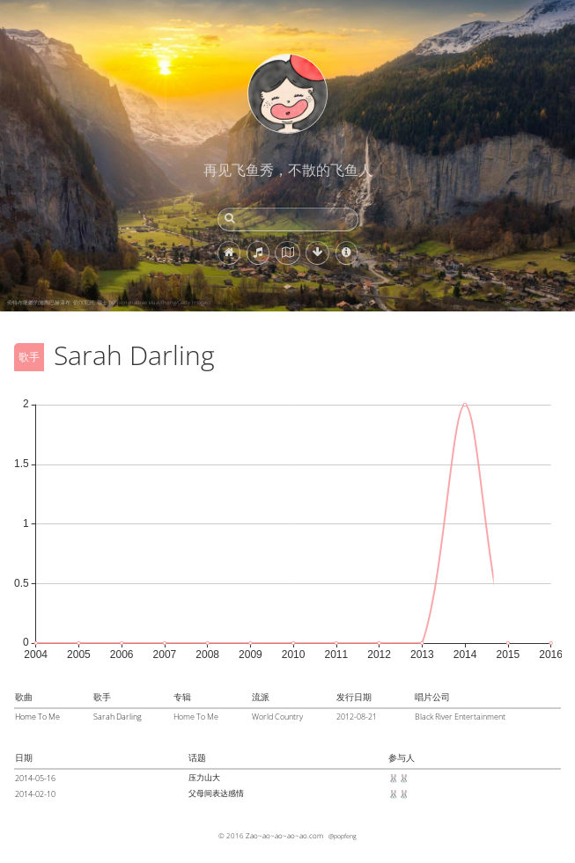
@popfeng (342, 835)
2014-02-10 (35, 794)
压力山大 (204, 777)
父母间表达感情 (216, 793)
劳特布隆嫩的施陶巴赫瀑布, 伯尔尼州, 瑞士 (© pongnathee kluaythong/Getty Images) (108, 302)
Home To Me (37, 716)
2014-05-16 (35, 778)
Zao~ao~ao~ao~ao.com (284, 835)
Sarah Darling (117, 716)
